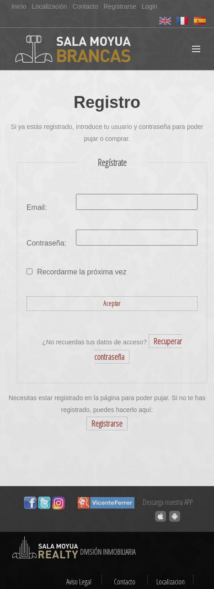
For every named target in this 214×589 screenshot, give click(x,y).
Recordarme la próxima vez (82, 272)
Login (149, 6)
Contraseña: (46, 243)
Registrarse (119, 6)
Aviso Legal (78, 582)
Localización (49, 6)
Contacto (85, 6)
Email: (37, 207)
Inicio (19, 6)
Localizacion (170, 582)
